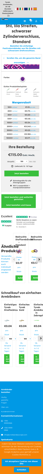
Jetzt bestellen (18, 198)
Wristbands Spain (35, 9)
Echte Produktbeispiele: (15, 86)
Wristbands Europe (26, 9)
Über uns (4, 407)
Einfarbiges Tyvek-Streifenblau (11, 307)
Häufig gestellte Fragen (4, 400)
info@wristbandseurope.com (15, 435)
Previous (14, 260)
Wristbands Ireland (21, 9)
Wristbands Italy (30, 9)
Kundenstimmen (8, 412)
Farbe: (7, 77)
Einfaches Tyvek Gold (24, 307)
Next (39, 260)
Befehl (20, 278)
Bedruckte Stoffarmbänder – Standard (24, 240)
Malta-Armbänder (16, 9)
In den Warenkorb (8, 359)
